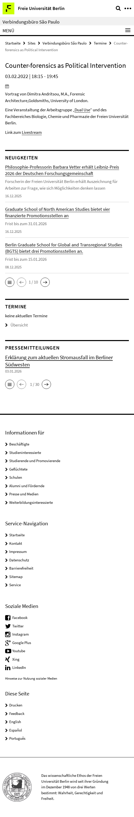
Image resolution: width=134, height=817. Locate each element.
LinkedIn (19, 667)
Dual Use (82, 110)
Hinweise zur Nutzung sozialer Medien (31, 678)
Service (15, 584)
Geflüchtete (18, 469)
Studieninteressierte (25, 452)
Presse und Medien (23, 494)
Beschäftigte (19, 444)
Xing (15, 659)
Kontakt (15, 543)
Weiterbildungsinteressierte (31, 502)
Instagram (20, 634)
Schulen (15, 477)
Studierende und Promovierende (34, 460)
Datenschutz (19, 560)
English (15, 721)
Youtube (18, 650)
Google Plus (21, 642)
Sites (31, 43)
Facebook (19, 617)
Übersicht (16, 325)
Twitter (18, 626)
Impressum (18, 551)
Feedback (16, 713)
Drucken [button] (15, 705)
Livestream (32, 132)
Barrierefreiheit (21, 568)
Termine (100, 43)
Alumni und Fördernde (26, 485)
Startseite (12, 43)
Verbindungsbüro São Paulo (31, 22)
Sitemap (16, 576)
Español (15, 730)
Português (17, 738)
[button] (9, 282)
